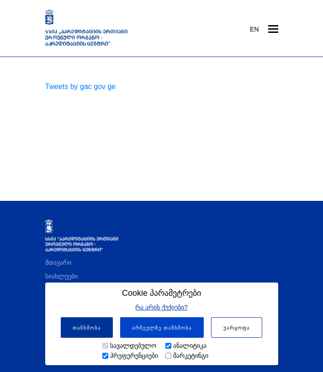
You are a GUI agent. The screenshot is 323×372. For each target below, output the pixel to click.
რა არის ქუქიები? (161, 307)
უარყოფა (236, 327)
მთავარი (58, 262)
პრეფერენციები (134, 355)
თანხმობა (87, 327)
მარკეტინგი (190, 355)
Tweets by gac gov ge (80, 86)
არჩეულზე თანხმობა (162, 327)
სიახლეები (61, 276)
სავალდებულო (133, 345)
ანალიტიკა (190, 345)
